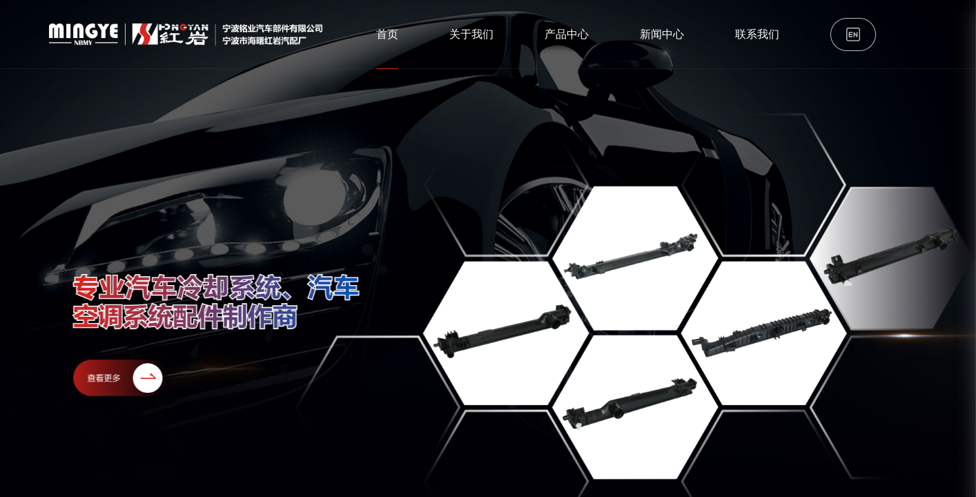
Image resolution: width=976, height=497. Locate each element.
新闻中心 (662, 34)
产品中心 (567, 34)
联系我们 (757, 34)
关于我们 (471, 34)
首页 (387, 34)
